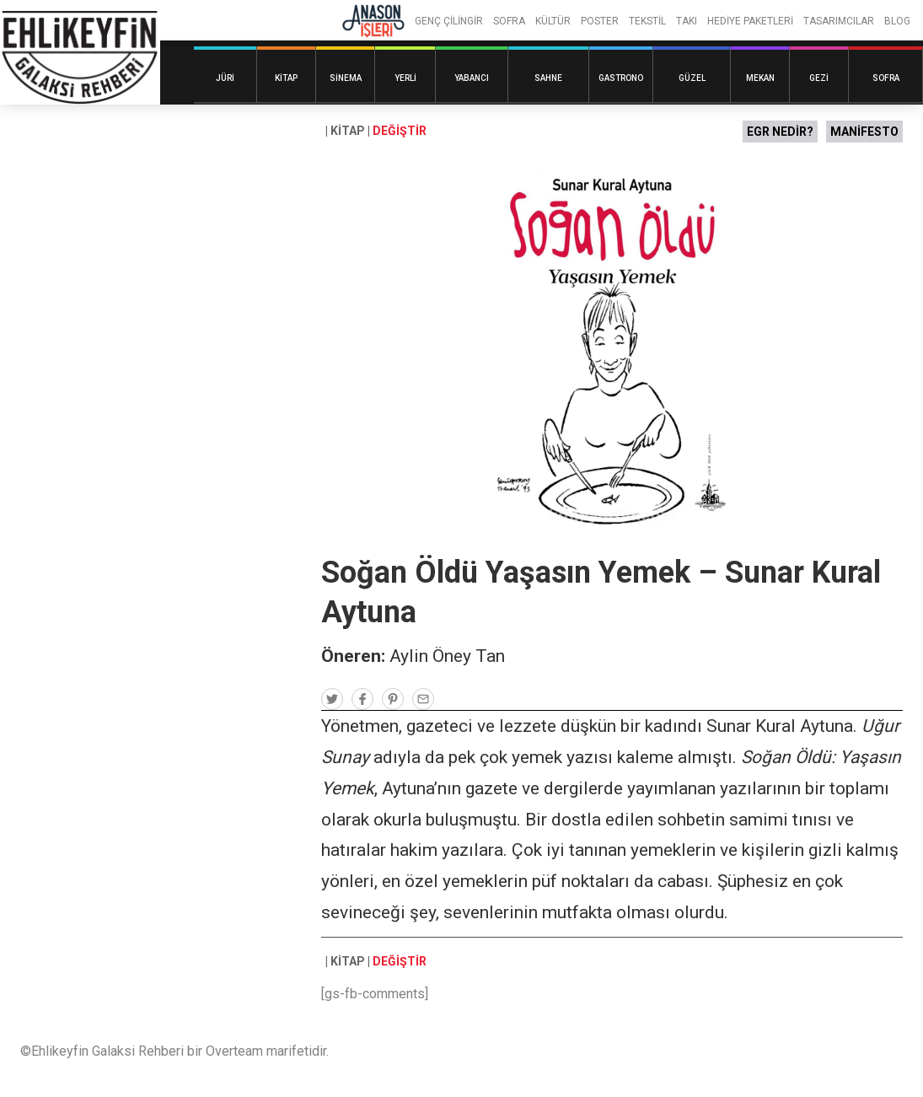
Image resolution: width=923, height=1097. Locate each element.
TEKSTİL (647, 21)
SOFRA (509, 21)
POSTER (600, 21)
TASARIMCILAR (838, 21)
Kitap (286, 78)
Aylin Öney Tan (447, 656)
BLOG (897, 21)
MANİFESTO (864, 131)
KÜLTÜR (553, 21)
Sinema (346, 78)
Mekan (760, 78)
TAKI (686, 21)
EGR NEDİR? (780, 131)
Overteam (234, 1051)
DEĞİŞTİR (400, 130)
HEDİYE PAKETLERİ (750, 21)
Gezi (819, 78)
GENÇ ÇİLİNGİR (449, 21)
